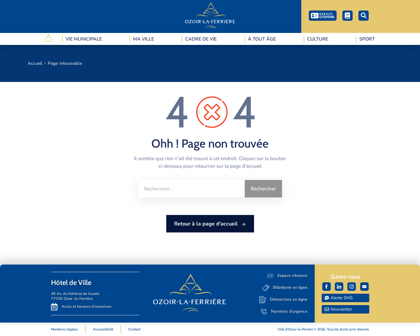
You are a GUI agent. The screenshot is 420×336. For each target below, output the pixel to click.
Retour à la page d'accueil (210, 224)
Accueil (35, 63)
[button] (363, 15)
